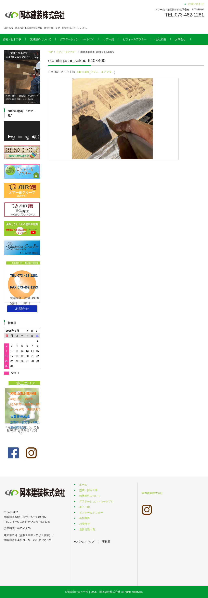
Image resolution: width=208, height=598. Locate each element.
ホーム (83, 484)
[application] (22, 131)
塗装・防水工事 (18, 39)
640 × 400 (83, 71)
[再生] (9, 137)
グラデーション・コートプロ (83, 39)
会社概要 (166, 39)
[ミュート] (34, 137)
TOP (50, 52)
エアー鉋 (114, 39)
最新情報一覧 (87, 529)
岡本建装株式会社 (152, 493)
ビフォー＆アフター (141, 39)
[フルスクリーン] (37, 137)
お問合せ (186, 39)
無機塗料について (46, 39)
